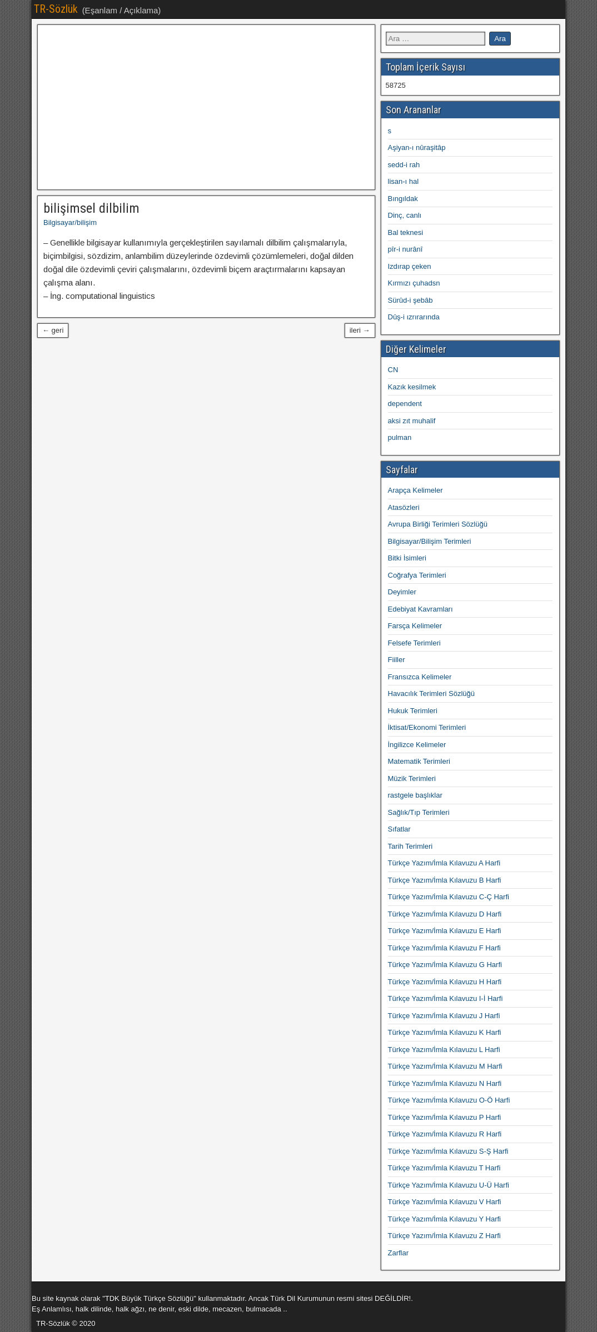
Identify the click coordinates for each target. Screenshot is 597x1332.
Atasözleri (404, 507)
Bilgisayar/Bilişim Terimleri (429, 541)
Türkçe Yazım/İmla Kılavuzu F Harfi (444, 948)
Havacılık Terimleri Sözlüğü (431, 693)
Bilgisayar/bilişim (70, 222)
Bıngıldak (403, 198)
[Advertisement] (206, 107)
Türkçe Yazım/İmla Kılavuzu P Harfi (444, 1117)
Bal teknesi (406, 232)
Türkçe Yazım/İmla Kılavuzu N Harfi (445, 1083)
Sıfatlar (399, 829)
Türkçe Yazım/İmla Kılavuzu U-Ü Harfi (448, 1185)
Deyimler (402, 592)
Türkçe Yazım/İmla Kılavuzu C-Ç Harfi (448, 897)
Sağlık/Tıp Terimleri (419, 812)
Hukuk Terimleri (412, 711)
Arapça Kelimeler (415, 490)
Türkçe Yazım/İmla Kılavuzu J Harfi (444, 1015)
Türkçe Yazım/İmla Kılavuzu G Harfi (445, 964)
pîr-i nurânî (405, 249)
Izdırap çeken (409, 266)
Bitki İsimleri (407, 558)
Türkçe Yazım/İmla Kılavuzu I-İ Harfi (445, 998)
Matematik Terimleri (419, 761)
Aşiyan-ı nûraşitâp (417, 147)
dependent (405, 403)
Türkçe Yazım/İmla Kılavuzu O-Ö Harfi (449, 1100)
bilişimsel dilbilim (91, 208)
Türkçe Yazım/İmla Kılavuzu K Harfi (444, 1032)
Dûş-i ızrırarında (414, 317)
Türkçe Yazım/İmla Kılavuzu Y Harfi (444, 1219)
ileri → (360, 330)
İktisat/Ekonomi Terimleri (427, 727)
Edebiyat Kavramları (420, 609)
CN (393, 369)
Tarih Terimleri (410, 846)
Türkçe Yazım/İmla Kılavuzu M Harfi (445, 1066)
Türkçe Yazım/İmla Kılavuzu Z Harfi (444, 1235)
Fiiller (396, 659)
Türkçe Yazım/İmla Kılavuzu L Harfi (444, 1049)
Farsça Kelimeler (415, 626)
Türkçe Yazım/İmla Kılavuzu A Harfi (444, 863)
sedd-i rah (404, 165)
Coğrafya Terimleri (417, 575)
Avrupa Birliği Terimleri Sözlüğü (437, 524)
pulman (400, 437)
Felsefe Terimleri (414, 643)
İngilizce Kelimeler (417, 744)
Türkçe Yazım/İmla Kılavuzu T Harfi (444, 1168)
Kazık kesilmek (412, 387)
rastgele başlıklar (415, 795)
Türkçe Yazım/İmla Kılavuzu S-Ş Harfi (448, 1151)
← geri (52, 330)
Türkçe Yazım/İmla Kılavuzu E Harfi (444, 931)
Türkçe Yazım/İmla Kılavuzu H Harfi (445, 982)
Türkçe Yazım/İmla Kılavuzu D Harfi (445, 914)
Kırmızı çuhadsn (414, 283)
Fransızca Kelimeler (420, 677)
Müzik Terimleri (412, 778)
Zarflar (398, 1253)
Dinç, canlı (405, 215)
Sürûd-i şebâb (410, 300)
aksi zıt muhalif (412, 421)
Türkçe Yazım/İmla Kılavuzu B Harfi (444, 880)
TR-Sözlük (56, 9)
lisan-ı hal (403, 181)
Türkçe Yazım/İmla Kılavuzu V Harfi (444, 1202)
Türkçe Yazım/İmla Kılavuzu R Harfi (445, 1134)
